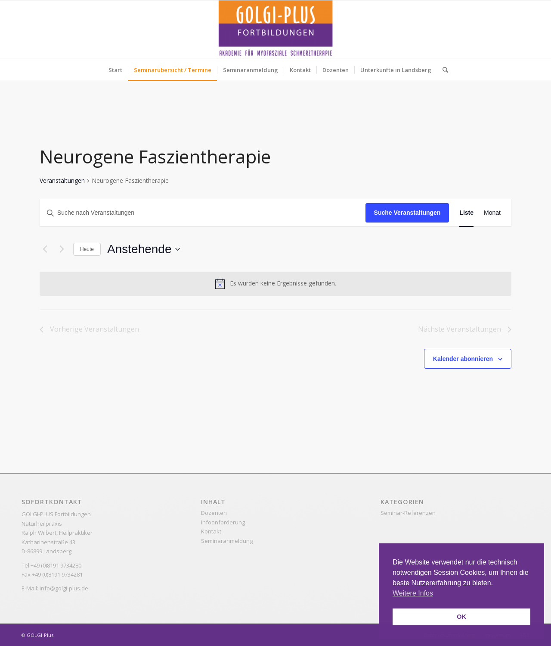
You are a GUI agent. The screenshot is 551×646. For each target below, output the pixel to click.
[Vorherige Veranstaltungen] (45, 249)
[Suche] (442, 70)
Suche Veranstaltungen (407, 212)
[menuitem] (115, 70)
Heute (87, 249)
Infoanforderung (223, 522)
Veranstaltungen (62, 180)
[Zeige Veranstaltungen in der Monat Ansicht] (492, 212)
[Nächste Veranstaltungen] (61, 249)
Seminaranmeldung (227, 541)
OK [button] (461, 616)
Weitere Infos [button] (413, 593)
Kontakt (211, 531)
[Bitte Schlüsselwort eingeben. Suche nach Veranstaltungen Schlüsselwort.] (202, 212)
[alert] (275, 284)
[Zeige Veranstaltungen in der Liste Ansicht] (466, 212)
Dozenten (214, 513)
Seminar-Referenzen (408, 513)
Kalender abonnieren (463, 358)
